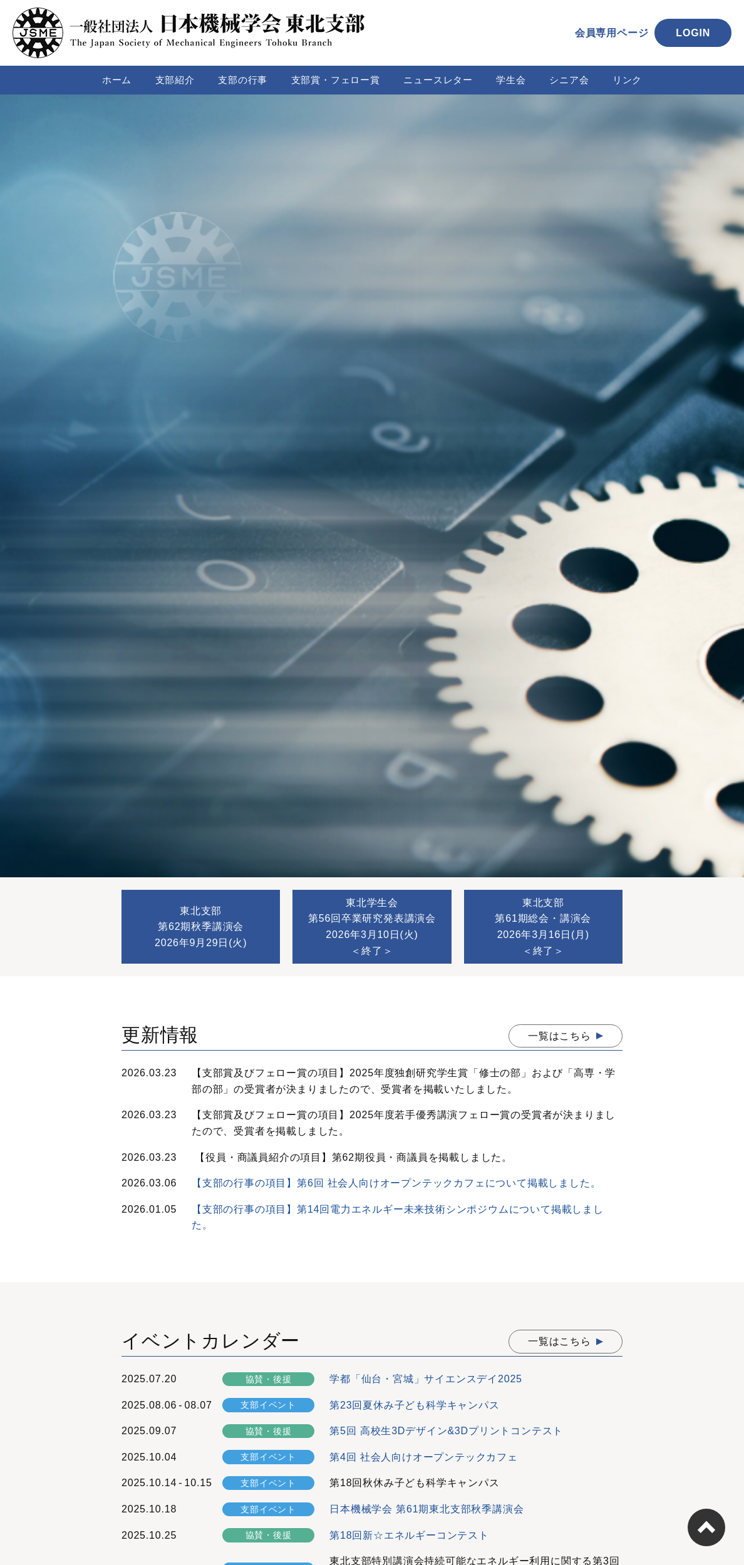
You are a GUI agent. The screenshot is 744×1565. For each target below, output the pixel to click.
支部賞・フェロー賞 (335, 79)
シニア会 (569, 79)
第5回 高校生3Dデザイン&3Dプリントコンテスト (446, 1430)
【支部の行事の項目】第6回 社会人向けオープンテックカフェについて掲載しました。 (396, 1183)
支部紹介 (175, 79)
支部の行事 (242, 79)
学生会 (510, 79)
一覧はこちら (559, 1036)
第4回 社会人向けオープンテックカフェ (423, 1457)
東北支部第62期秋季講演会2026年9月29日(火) (201, 926)
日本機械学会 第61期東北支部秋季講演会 (426, 1509)
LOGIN (693, 33)
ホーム (117, 79)
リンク (627, 79)
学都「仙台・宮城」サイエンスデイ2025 (425, 1379)
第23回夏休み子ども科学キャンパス (414, 1405)
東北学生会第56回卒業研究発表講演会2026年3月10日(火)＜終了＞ (372, 926)
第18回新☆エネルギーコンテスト (409, 1535)
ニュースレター (438, 79)
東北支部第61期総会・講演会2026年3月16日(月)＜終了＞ (543, 926)
